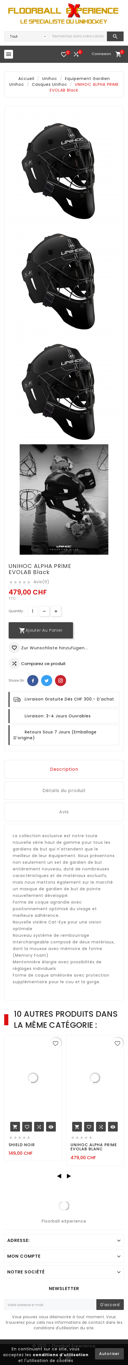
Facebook (32, 680)
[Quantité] (32, 611)
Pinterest (60, 680)
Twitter (46, 680)
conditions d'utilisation (61, 1355)
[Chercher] (78, 36)
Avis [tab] (64, 812)
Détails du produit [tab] (64, 790)
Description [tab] (64, 769)
